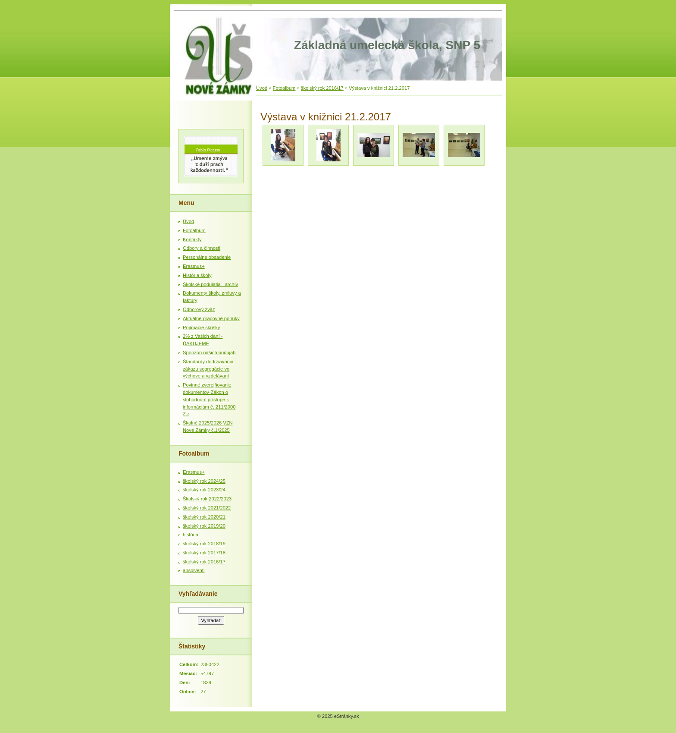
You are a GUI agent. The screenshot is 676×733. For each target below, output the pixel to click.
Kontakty (192, 239)
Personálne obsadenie (207, 257)
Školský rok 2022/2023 (207, 498)
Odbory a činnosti (201, 248)
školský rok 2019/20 (204, 526)
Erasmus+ (194, 266)
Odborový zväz (199, 309)
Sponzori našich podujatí (209, 352)
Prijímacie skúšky (201, 327)
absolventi (193, 570)
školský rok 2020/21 (204, 516)
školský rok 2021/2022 (207, 507)
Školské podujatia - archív (210, 284)
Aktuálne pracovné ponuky (211, 318)
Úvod (261, 88)
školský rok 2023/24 (204, 489)
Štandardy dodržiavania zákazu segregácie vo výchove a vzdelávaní (208, 369)
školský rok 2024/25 (204, 481)
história (190, 534)
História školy (197, 275)
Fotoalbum (284, 88)
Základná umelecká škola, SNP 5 (387, 45)
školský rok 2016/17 (322, 88)
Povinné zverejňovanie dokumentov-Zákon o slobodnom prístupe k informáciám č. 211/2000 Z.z (209, 399)
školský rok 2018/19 (204, 543)
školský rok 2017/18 (204, 552)
